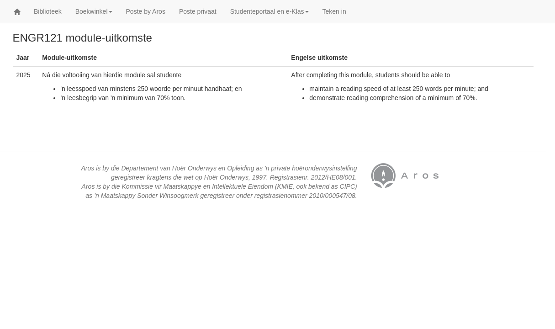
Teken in (334, 11)
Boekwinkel (93, 11)
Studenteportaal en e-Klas (269, 11)
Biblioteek (48, 11)
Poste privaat (198, 11)
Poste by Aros (145, 11)
